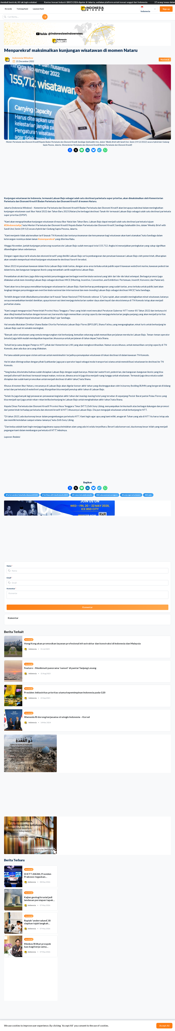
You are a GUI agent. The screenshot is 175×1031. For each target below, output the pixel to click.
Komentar (11, 588)
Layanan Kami (38, 9)
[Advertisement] (87, 175)
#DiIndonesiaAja (12, 225)
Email (9, 578)
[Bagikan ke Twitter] (76, 150)
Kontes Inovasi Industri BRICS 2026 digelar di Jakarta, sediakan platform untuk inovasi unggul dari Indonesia (97, 2)
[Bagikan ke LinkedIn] (87, 150)
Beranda (8, 9)
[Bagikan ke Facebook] (70, 150)
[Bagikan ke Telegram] (99, 150)
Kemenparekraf (46, 239)
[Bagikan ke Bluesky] (93, 150)
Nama (9, 566)
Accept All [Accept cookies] (164, 1025)
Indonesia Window (22, 57)
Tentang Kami (22, 9)
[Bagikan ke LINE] (82, 150)
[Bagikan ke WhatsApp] (105, 150)
